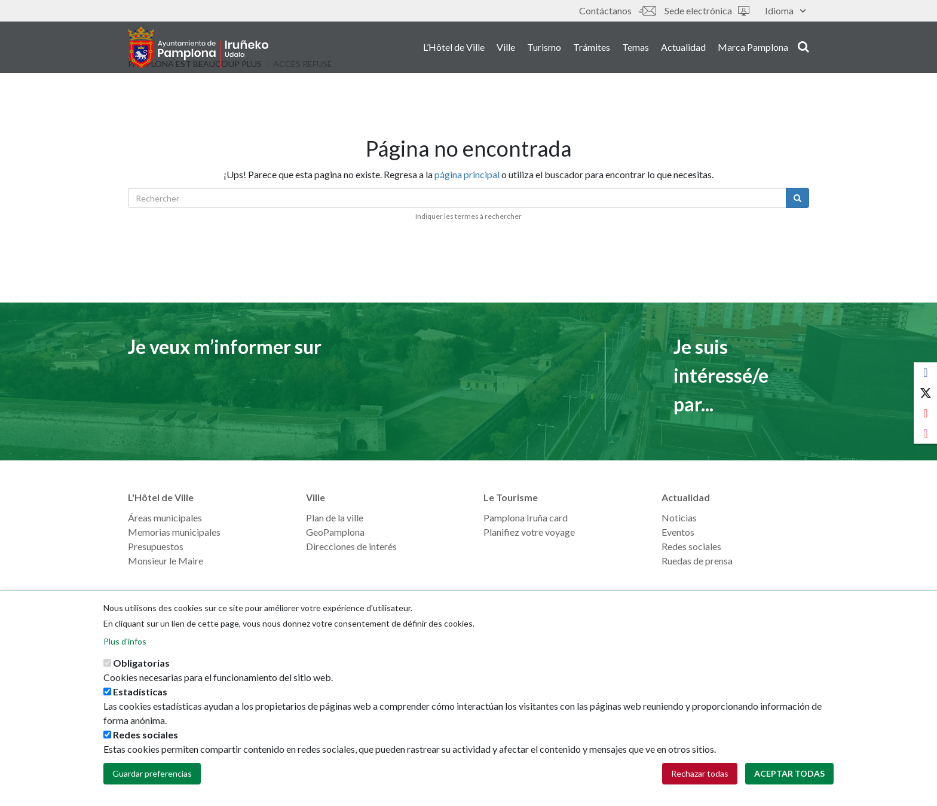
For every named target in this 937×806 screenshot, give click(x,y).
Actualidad (683, 47)
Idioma (785, 10)
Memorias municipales (174, 532)
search (803, 46)
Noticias (679, 517)
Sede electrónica (707, 10)
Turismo (544, 47)
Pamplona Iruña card (525, 517)
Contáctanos (617, 10)
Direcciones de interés (351, 546)
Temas (635, 47)
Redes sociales (691, 546)
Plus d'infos (124, 641)
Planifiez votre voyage (529, 532)
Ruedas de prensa (697, 560)
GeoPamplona (335, 532)
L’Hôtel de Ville (454, 47)
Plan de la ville (334, 517)
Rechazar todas (699, 773)
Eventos (678, 532)
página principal (467, 174)
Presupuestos (155, 546)
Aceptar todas (789, 773)
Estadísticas (140, 691)
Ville (506, 47)
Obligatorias (141, 662)
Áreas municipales (165, 517)
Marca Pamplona (753, 47)
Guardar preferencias (152, 773)
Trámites (591, 47)
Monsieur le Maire (165, 560)
